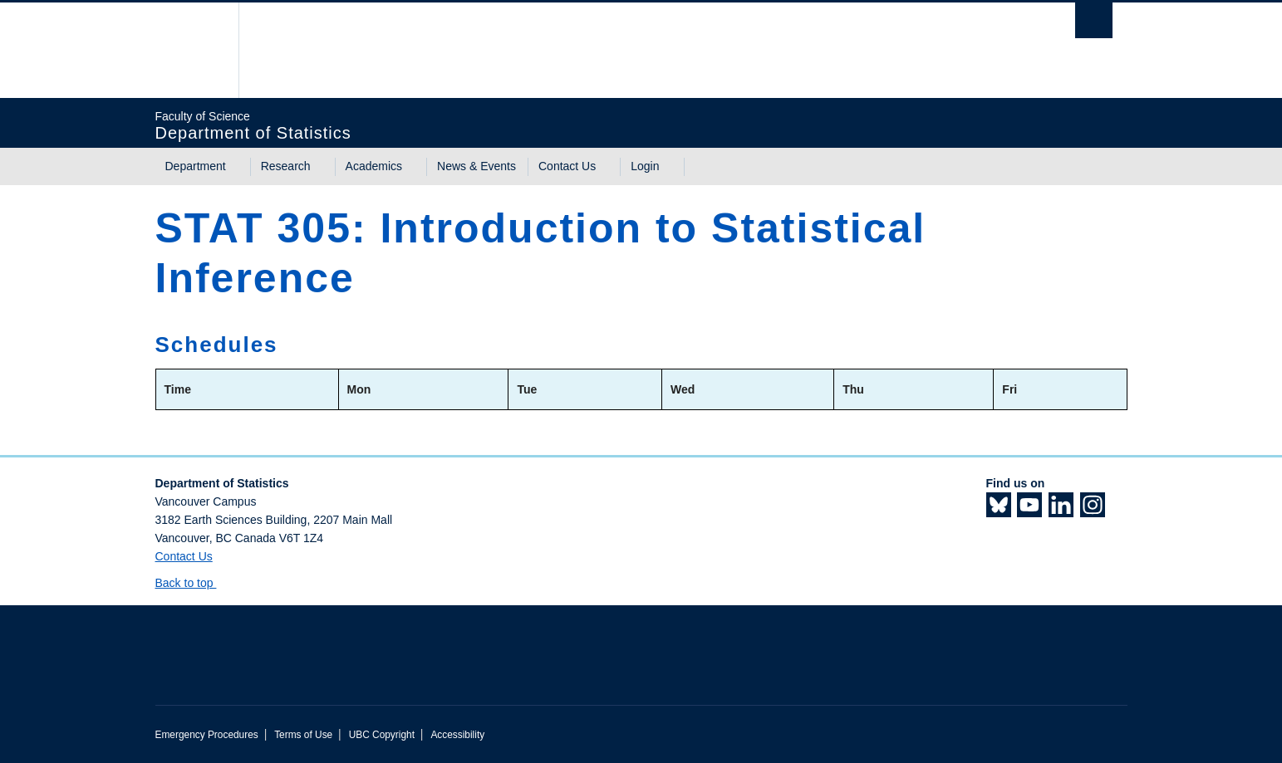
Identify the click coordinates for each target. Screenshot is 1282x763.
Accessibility (457, 735)
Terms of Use (303, 735)
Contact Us (567, 166)
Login (645, 166)
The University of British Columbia (190, 50)
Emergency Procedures (206, 735)
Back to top (192, 582)
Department (195, 166)
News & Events (476, 166)
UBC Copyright (382, 735)
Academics (374, 166)
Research (286, 166)
